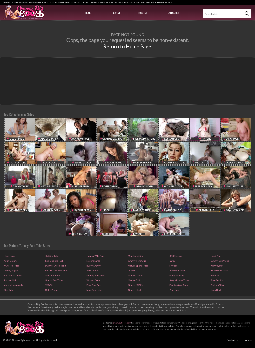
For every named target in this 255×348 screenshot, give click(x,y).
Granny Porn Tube (95, 275)
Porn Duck (215, 290)
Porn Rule (174, 290)
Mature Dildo (134, 280)
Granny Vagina (10, 270)
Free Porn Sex (93, 285)
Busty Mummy (176, 275)
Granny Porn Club (137, 260)
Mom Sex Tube (94, 290)
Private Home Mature (56, 270)
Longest (142, 12)
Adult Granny (10, 260)
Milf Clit (49, 285)
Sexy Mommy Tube (179, 280)
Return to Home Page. (127, 46)
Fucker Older (217, 285)
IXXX (172, 260)
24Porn (131, 270)
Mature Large (93, 260)
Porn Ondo (92, 270)
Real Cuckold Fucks (55, 260)
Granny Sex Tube (54, 280)
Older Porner (51, 290)
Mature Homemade (13, 285)
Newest (116, 12)
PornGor (215, 275)
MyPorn (173, 265)
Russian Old (9, 280)
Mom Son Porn (52, 275)
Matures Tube (135, 275)
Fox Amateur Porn (178, 285)
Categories (173, 12)
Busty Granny (93, 265)
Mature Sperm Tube (138, 265)
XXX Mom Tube (11, 265)
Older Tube (9, 256)
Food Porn (215, 256)
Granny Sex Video (219, 260)
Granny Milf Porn (136, 285)
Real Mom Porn (177, 270)
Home (88, 12)
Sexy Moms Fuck (219, 270)
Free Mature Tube (12, 275)
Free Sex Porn (217, 280)
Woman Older (93, 280)
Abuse (248, 340)
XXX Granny (175, 256)
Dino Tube (8, 290)
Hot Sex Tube (52, 256)
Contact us (232, 340)
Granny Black (134, 290)
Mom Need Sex (135, 256)
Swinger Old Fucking (55, 265)
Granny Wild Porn (95, 256)
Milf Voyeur (216, 265)
